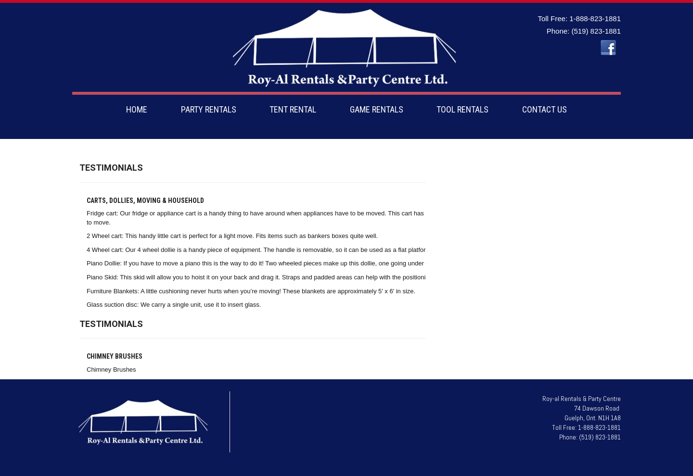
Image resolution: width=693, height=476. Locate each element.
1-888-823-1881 (595, 18)
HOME (136, 109)
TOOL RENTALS (462, 109)
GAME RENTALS (376, 109)
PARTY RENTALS (208, 109)
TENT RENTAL (293, 109)
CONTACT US (544, 109)
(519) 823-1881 (596, 31)
